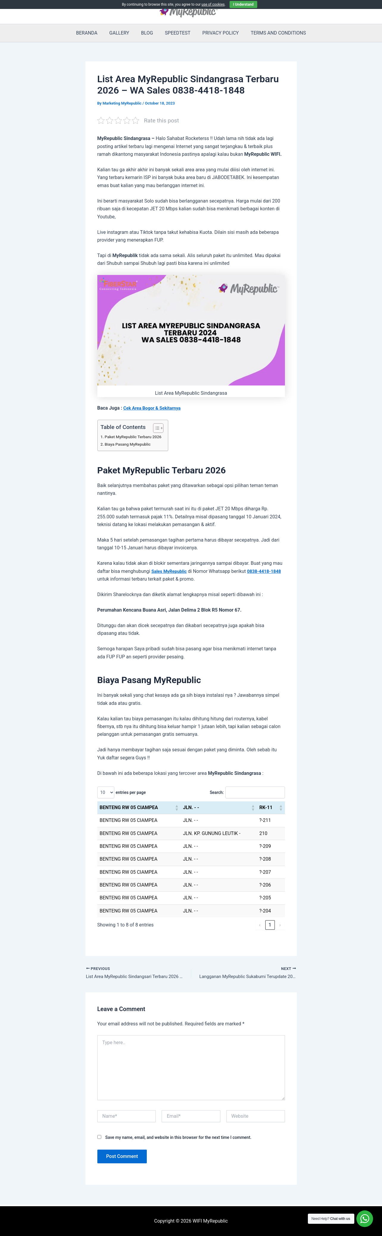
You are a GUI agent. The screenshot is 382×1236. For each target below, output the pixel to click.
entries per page (131, 792)
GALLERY (123, 33)
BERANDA (93, 33)
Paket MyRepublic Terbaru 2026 (135, 436)
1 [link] (270, 925)
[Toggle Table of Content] (159, 428)
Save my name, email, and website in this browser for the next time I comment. (178, 1138)
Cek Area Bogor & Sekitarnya (154, 408)
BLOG (148, 33)
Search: (212, 792)
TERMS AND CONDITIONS (272, 33)
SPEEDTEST (176, 33)
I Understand (243, 4)
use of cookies (213, 4)
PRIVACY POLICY (217, 33)
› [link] (280, 925)
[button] (176, 807)
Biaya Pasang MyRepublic (130, 444)
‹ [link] (260, 925)
